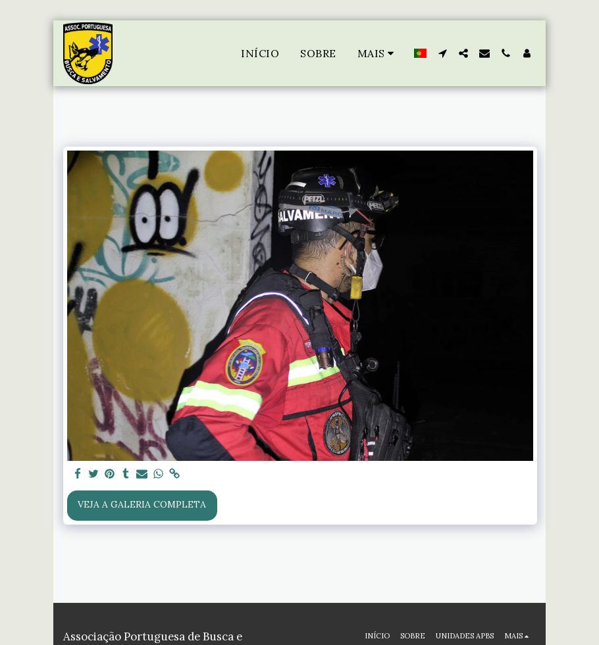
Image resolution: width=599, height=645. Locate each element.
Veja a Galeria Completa (142, 504)
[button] (442, 53)
